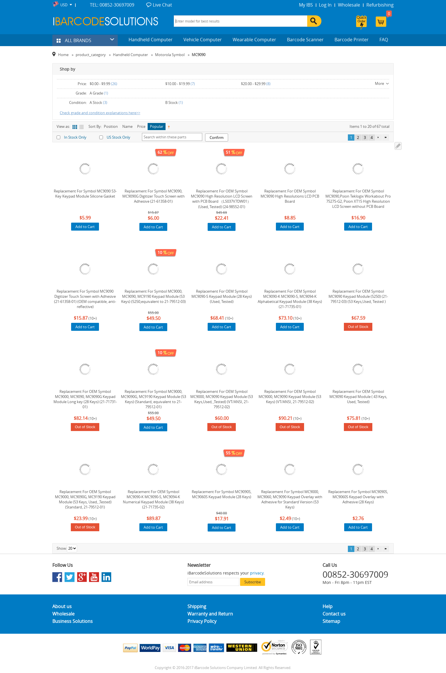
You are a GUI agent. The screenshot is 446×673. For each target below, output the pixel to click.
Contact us (334, 614)
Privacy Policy (201, 621)
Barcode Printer (351, 39)
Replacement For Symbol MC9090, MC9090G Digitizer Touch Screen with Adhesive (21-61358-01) (153, 196)
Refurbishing (380, 5)
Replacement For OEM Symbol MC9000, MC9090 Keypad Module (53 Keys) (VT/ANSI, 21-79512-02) (290, 396)
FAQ (383, 39)
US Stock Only (118, 137)
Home (63, 54)
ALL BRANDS (74, 40)
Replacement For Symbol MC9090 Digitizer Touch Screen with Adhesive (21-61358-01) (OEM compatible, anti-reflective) (85, 299)
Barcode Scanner (305, 39)
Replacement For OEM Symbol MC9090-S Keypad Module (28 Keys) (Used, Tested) (221, 296)
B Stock (171, 102)
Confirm (217, 137)
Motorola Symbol (170, 54)
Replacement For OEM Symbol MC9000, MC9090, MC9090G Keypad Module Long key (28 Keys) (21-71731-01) (85, 399)
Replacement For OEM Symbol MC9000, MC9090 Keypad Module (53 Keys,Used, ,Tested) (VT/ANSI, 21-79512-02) (221, 399)
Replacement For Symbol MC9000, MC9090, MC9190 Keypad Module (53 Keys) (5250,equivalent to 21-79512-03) (153, 296)
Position (111, 126)
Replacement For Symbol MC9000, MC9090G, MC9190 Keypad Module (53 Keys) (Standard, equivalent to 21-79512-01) (153, 399)
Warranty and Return (210, 614)
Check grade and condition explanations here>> (100, 112)
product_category (91, 54)
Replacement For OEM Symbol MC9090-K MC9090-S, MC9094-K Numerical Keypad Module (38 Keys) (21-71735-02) (153, 499)
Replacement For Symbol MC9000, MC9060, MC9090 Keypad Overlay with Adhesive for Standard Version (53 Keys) (289, 499)
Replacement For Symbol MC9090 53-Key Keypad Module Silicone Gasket (85, 193)
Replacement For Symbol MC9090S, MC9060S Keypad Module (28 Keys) (221, 494)
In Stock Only (75, 137)
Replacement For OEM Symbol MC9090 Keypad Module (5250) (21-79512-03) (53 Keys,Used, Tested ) (358, 296)
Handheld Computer (151, 39)
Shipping (196, 606)
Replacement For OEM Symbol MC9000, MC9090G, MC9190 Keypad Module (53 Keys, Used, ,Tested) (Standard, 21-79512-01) (85, 499)
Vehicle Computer (202, 39)
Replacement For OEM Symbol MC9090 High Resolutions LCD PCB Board (290, 196)
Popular (156, 126)
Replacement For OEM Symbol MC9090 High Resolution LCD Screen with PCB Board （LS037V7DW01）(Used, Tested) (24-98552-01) (221, 198)
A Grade (96, 93)
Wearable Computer (254, 39)
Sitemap (331, 621)
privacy (256, 573)
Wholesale (349, 5)
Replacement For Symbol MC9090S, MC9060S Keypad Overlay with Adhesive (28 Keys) (358, 496)
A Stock (96, 102)
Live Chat (162, 5)
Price (141, 126)
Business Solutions (72, 621)
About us (62, 606)
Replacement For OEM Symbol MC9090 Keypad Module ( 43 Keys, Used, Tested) (358, 396)
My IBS (306, 5)
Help (328, 606)
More (379, 83)
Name (127, 126)
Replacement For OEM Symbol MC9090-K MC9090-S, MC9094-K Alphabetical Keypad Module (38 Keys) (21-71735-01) (290, 299)
